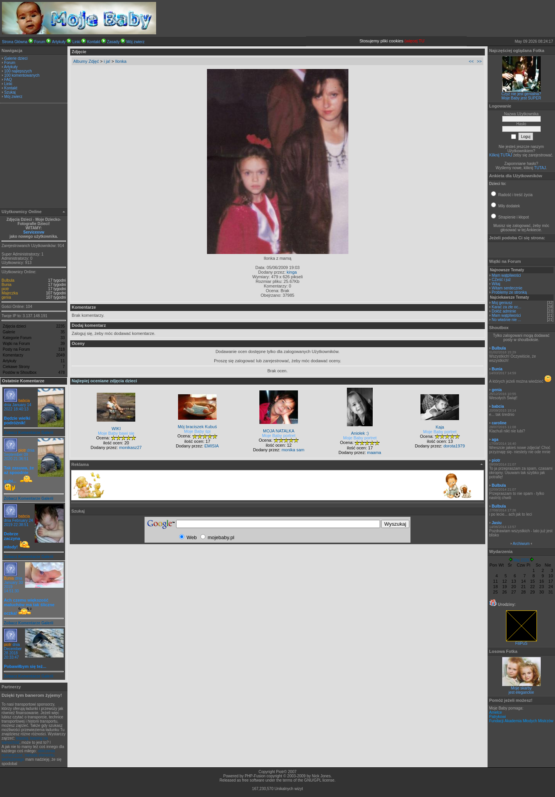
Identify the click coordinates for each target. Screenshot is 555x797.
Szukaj (10, 92)
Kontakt (93, 42)
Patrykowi (497, 717)
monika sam (292, 449)
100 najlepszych (18, 71)
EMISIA (211, 446)
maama (374, 452)
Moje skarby (521, 688)
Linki (76, 42)
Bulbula (8, 280)
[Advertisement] (34, 156)
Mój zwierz (135, 42)
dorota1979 (454, 446)
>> (479, 61)
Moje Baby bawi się (116, 433)
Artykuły (59, 42)
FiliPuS (521, 642)
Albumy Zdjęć (86, 61)
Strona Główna (14, 42)
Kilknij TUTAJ (500, 155)
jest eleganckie (521, 692)
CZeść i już (501, 279)
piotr (5, 289)
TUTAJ (540, 168)
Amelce (495, 712)
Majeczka (10, 293)
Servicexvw (33, 232)
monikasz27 (130, 447)
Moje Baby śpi (197, 431)
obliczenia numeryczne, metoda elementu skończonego (28, 755)
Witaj (496, 284)
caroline (499, 423)
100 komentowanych (22, 75)
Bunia (7, 284)
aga (495, 439)
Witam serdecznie (507, 288)
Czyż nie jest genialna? (521, 94)
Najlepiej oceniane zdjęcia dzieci (104, 380)
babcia (24, 400)
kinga (292, 272)
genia (6, 297)
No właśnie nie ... (506, 320)
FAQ (8, 79)
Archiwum (521, 543)
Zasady (113, 42)
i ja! (107, 61)
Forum (39, 42)
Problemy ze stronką (509, 292)
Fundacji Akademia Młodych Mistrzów (521, 721)
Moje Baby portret (279, 435)
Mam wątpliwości (506, 275)
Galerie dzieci (16, 58)
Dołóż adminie (504, 311)
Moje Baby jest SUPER (521, 98)
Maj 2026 (521, 560)
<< (471, 61)
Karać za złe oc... (506, 307)
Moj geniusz (502, 303)
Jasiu (497, 523)
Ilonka (120, 61)
